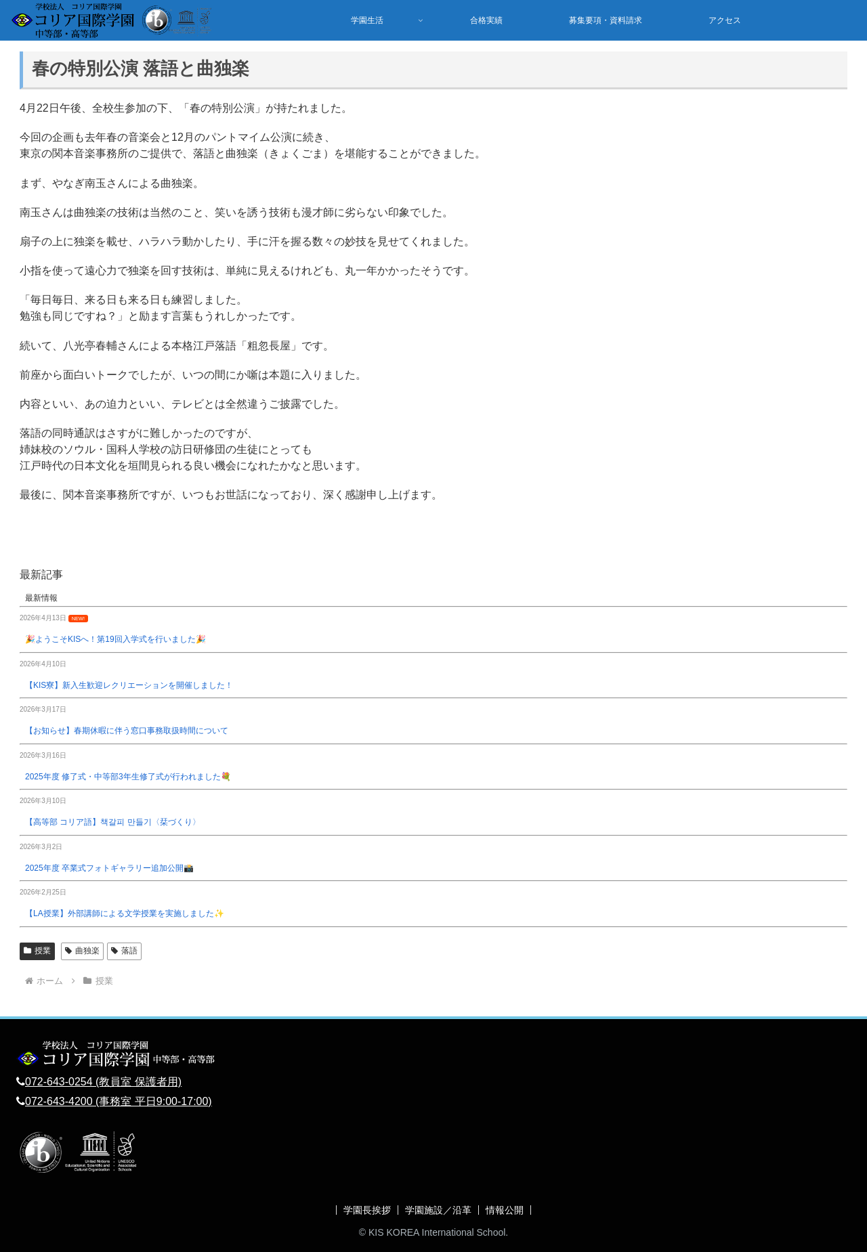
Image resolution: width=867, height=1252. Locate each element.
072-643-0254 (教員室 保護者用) (103, 1081)
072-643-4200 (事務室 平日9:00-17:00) (118, 1101)
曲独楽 (82, 950)
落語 (124, 950)
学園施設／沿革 (438, 1210)
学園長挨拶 (367, 1210)
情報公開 (505, 1210)
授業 (37, 950)
